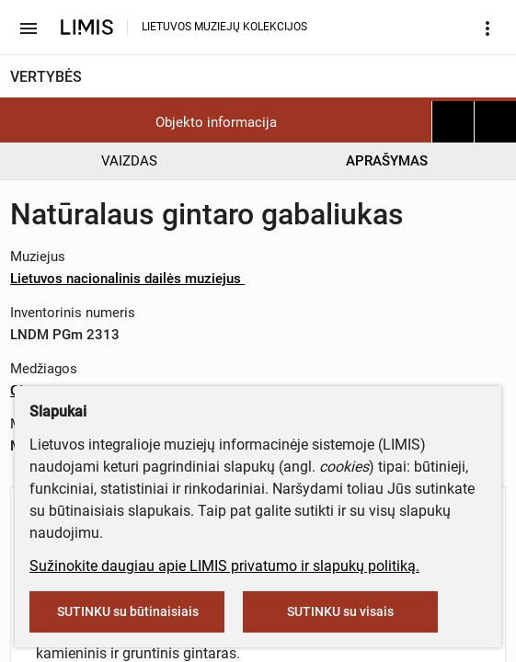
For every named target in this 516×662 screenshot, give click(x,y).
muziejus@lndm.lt (273, 195)
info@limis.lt (385, 291)
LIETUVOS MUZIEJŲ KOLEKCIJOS (224, 26)
